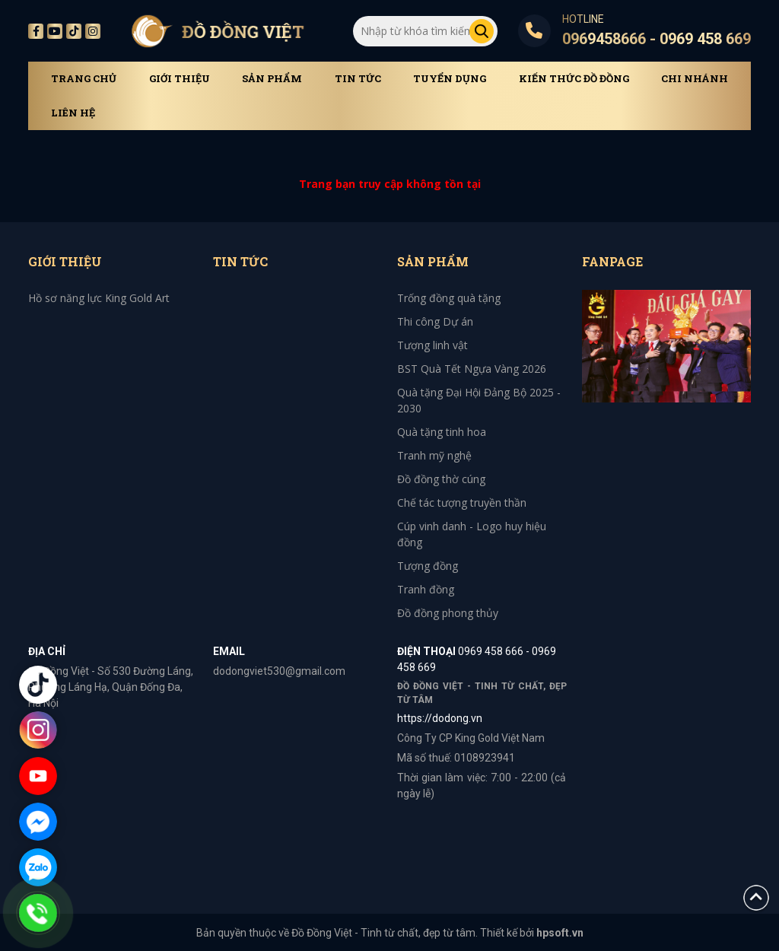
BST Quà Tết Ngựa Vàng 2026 (471, 368)
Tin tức (358, 78)
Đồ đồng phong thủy (447, 613)
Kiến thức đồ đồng (574, 78)
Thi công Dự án (435, 321)
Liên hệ (73, 113)
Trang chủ (83, 78)
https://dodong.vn (439, 718)
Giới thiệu (179, 78)
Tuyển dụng (449, 78)
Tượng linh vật (432, 345)
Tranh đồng (425, 589)
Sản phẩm (272, 78)
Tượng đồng (427, 565)
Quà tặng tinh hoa (441, 432)
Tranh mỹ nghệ (434, 455)
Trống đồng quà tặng (449, 298)
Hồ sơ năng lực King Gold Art (99, 298)
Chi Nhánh (694, 78)
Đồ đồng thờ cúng (441, 479)
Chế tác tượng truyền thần (461, 502)
